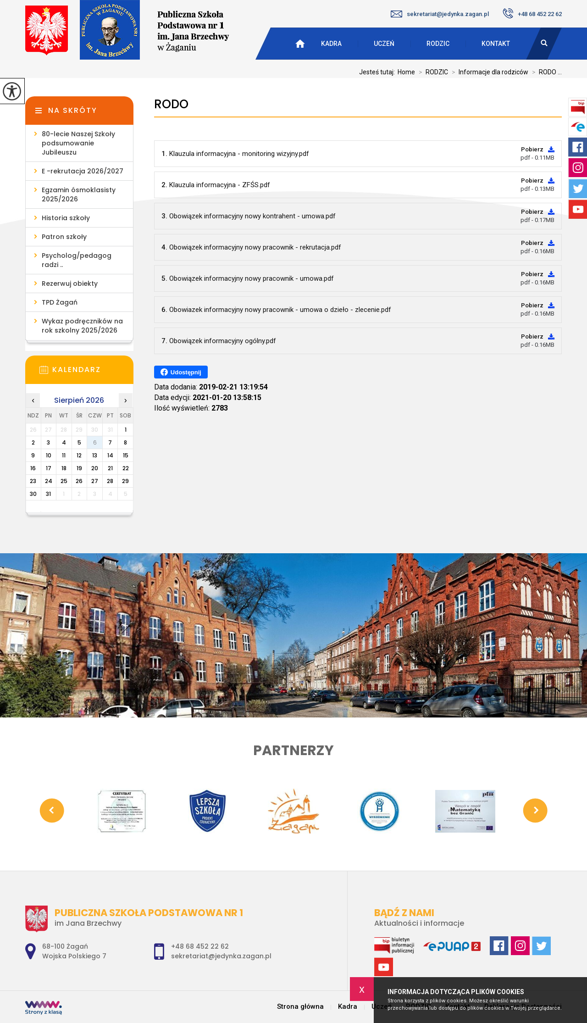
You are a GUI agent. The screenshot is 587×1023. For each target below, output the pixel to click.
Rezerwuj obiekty (70, 283)
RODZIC (437, 43)
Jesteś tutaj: (378, 72)
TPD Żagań (60, 302)
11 (64, 455)
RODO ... (545, 72)
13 (94, 455)
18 (63, 468)
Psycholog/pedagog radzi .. (76, 260)
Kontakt (496, 43)
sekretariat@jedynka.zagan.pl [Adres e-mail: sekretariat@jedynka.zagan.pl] (221, 956)
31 (48, 494)
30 (33, 494)
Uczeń (384, 43)
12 (79, 455)
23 (33, 481)
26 (79, 481)
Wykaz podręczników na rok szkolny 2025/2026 (82, 326)
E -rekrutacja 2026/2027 (82, 171)
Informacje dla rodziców (488, 72)
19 (79, 468)
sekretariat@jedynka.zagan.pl (440, 14)
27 (94, 481)
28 (110, 481)
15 (125, 455)
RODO (171, 104)
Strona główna (300, 1006)
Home (406, 72)
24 (48, 481)
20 (94, 468)
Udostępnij (181, 372)
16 (33, 468)
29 (125, 481)
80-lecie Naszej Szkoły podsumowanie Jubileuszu (78, 143)
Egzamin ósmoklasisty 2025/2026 (79, 194)
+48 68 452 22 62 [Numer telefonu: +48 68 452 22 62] (200, 946)
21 (110, 468)
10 (48, 455)
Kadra (331, 43)
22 (125, 468)
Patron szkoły (64, 236)
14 (110, 455)
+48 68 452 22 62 (532, 13)
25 (64, 481)
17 (48, 468)
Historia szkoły (66, 217)
